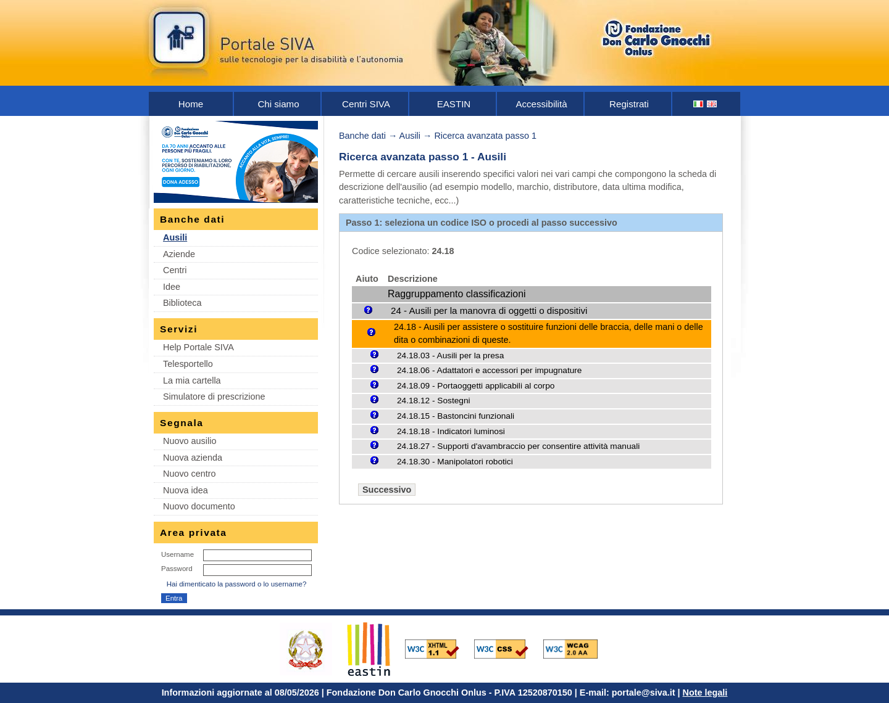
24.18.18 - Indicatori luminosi (451, 431)
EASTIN (454, 104)
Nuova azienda (192, 457)
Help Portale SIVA (198, 347)
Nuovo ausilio (189, 441)
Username (177, 554)
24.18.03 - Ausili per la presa (450, 355)
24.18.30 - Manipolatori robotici (455, 461)
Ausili (175, 237)
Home (190, 104)
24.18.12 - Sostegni (433, 400)
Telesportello (188, 364)
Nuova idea (185, 490)
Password (177, 568)
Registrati (629, 104)
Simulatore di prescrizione (214, 396)
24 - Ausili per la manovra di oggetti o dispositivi (489, 310)
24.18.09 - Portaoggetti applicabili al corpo (475, 385)
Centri (174, 270)
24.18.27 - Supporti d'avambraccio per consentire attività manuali (518, 446)
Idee (171, 287)
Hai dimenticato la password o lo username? (237, 584)
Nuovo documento (199, 506)
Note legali (705, 692)
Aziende (179, 254)
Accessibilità (541, 104)
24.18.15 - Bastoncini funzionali (455, 416)
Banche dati (362, 136)
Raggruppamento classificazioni (456, 294)
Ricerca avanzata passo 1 (485, 136)
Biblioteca (182, 303)
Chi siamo (278, 104)
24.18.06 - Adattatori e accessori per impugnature (489, 370)
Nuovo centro (189, 474)
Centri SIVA (366, 104)
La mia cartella (192, 380)
